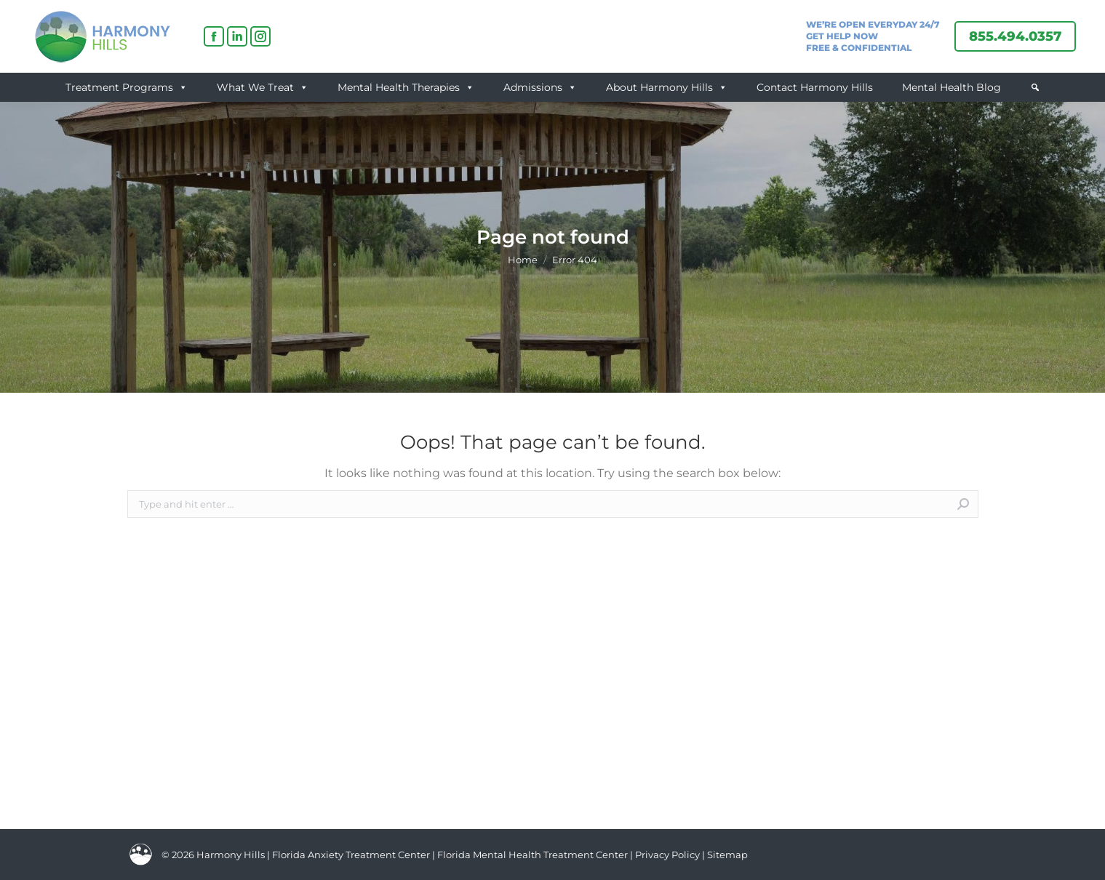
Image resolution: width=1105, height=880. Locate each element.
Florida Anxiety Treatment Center (351, 854)
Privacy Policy (668, 854)
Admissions (540, 87)
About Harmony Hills (666, 87)
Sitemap (727, 854)
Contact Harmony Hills (815, 87)
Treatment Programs (126, 87)
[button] (1035, 87)
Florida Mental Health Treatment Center (532, 854)
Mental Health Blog (951, 87)
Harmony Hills (230, 854)
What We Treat (262, 87)
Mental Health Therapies (406, 87)
